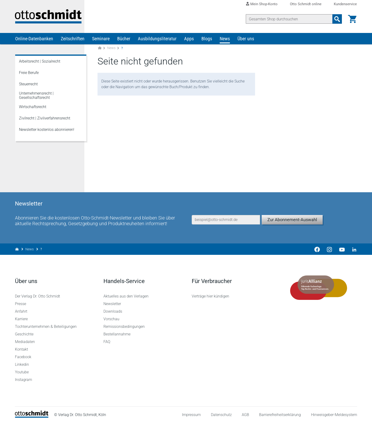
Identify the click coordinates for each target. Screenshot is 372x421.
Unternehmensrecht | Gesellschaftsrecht (36, 96)
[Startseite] (32, 414)
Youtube (22, 369)
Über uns (245, 40)
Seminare (101, 40)
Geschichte (24, 331)
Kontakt (21, 347)
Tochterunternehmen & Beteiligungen (46, 324)
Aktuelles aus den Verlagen (126, 294)
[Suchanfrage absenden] (337, 19)
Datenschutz (221, 412)
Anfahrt (21, 309)
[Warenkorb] (352, 19)
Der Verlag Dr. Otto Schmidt (37, 294)
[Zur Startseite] (100, 49)
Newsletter (112, 301)
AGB (245, 412)
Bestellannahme (116, 331)
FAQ (106, 339)
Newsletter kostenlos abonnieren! (46, 130)
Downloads (112, 309)
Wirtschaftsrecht (32, 108)
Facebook (23, 354)
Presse (20, 301)
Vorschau (111, 316)
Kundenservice (345, 4)
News (225, 40)
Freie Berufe (29, 74)
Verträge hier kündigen (210, 294)
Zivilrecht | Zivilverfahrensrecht (44, 119)
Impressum (191, 412)
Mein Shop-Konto (264, 4)
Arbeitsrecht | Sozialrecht (39, 62)
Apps (189, 40)
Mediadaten (25, 339)
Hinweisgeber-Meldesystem (334, 412)
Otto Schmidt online (305, 4)
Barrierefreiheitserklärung (280, 412)
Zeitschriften (72, 40)
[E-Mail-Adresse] (226, 215)
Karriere (21, 316)
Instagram (23, 377)
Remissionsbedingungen (124, 324)
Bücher (123, 40)
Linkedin (22, 362)
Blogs (206, 40)
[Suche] (289, 19)
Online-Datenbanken (34, 40)
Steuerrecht (28, 85)
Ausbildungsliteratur (157, 40)
